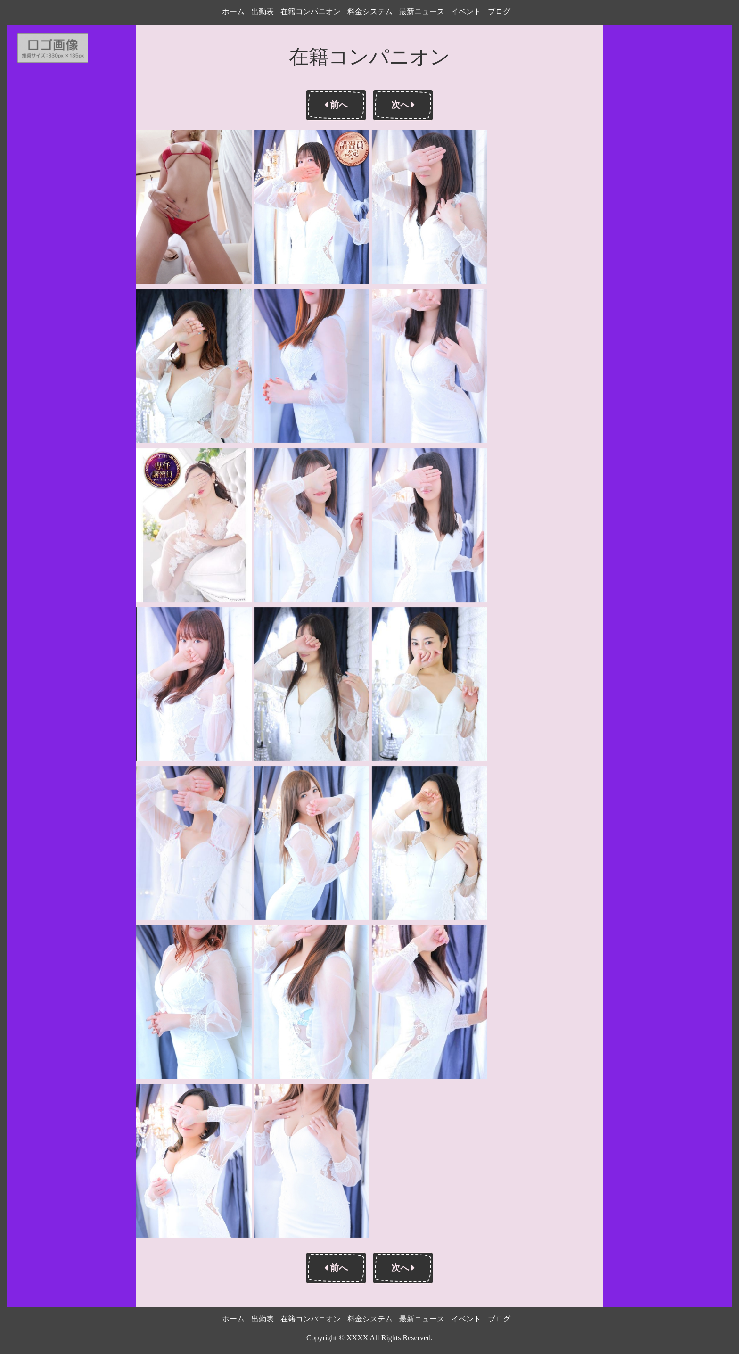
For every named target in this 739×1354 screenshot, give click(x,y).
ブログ (499, 12)
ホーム (233, 12)
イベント (466, 12)
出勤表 (262, 12)
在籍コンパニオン (310, 12)
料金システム (370, 12)
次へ (403, 105)
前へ (336, 105)
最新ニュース (421, 12)
